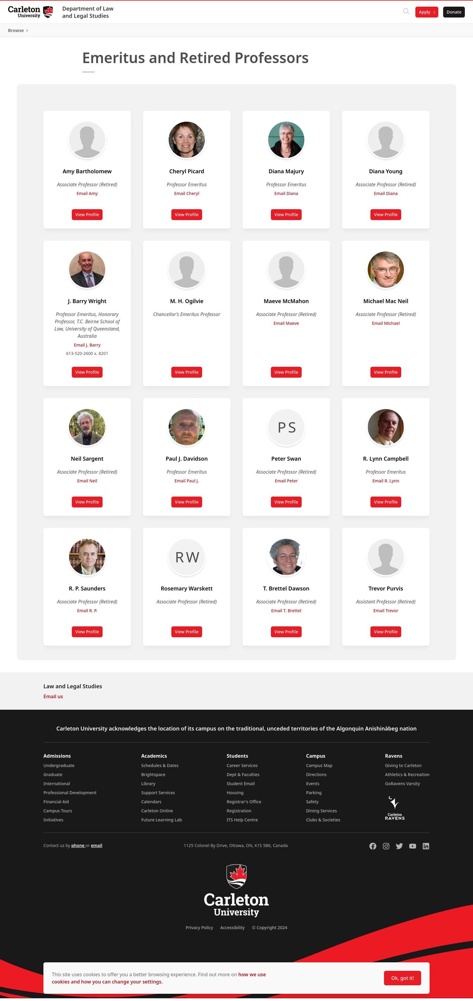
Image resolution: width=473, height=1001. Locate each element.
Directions (316, 777)
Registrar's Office (244, 804)
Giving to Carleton (403, 768)
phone (78, 848)
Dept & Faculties (243, 777)
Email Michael (386, 326)
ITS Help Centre (242, 822)
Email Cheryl (186, 196)
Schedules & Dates (160, 768)
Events (312, 786)
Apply (423, 12)
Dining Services (321, 813)
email (96, 848)
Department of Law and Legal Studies (89, 12)
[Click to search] (405, 12)
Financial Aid (56, 804)
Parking (314, 795)
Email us (53, 699)
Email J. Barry (87, 347)
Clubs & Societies (323, 822)
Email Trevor (385, 613)
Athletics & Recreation (407, 777)
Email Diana (286, 196)
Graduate (52, 777)
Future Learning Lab (161, 822)
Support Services (158, 795)
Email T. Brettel (286, 613)
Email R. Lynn (386, 483)
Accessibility (232, 930)
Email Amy (87, 196)
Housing (235, 795)
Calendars (151, 804)
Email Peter (286, 483)
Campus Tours (57, 813)
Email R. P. (87, 613)
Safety (312, 804)
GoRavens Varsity (402, 786)
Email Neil (87, 483)
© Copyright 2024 (269, 930)
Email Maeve (286, 326)
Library (148, 786)
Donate (452, 12)
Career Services (242, 768)
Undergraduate (59, 768)
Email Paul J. (187, 483)
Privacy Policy (199, 930)
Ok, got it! (402, 978)
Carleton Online (157, 813)
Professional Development (70, 795)
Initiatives (53, 822)
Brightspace (153, 777)
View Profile (89, 218)
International (56, 786)
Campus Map (319, 768)
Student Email (241, 786)
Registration (239, 813)
